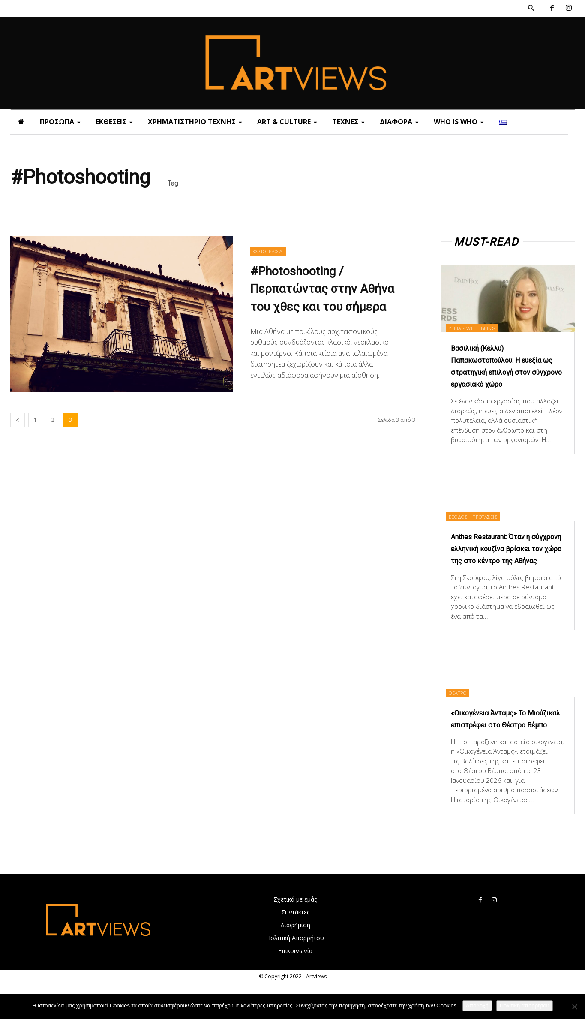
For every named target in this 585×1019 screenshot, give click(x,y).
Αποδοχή (477, 1005)
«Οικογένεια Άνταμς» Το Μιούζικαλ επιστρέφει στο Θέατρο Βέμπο (504, 748)
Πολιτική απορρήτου (524, 1005)
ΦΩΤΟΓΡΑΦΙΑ (270, 241)
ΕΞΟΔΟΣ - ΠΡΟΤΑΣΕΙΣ (482, 528)
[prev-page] (17, 420)
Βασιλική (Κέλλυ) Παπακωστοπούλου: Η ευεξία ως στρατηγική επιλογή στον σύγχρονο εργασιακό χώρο (497, 372)
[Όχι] (574, 1006)
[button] (531, 8)
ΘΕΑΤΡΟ (465, 716)
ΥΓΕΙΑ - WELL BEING (479, 327)
